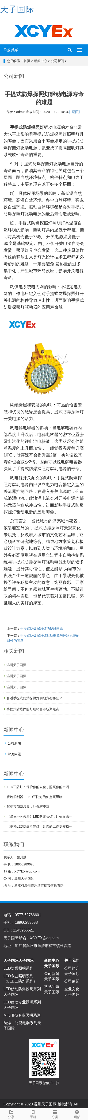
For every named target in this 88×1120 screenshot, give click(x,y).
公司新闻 (57, 61)
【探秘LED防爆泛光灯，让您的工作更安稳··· (39, 826)
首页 (27, 61)
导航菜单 (11, 50)
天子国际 (17, 9)
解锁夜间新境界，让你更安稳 (28, 807)
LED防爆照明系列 (18, 968)
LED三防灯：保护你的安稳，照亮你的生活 (38, 787)
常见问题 (14, 754)
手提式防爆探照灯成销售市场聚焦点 (33, 709)
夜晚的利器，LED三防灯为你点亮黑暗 (34, 797)
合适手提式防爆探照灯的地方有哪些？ (34, 698)
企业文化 (71, 989)
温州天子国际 (16, 665)
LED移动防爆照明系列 (22, 989)
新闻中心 (40, 61)
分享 (11, 1113)
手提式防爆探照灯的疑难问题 (41, 628)
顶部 (77, 1113)
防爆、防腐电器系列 (20, 1023)
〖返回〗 (75, 112)
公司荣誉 (71, 981)
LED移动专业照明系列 (22, 1002)
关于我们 (71, 961)
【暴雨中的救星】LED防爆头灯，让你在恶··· (39, 816)
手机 (33, 1113)
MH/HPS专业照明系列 (22, 1015)
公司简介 (71, 968)
